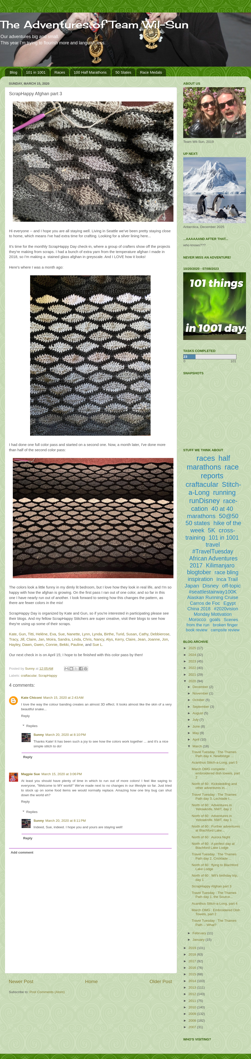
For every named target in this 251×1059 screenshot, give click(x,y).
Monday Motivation (213, 614)
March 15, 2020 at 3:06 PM (61, 774)
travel (213, 544)
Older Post (161, 981)
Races (59, 72)
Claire (31, 639)
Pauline (77, 645)
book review (196, 630)
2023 (193, 661)
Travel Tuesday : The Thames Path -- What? (214, 922)
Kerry (119, 639)
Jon (165, 639)
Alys (109, 639)
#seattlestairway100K (212, 592)
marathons (201, 516)
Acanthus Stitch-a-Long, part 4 (214, 903)
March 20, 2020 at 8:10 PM (65, 735)
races (206, 458)
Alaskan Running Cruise (212, 597)
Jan (41, 639)
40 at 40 (222, 508)
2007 (193, 1027)
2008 (193, 1020)
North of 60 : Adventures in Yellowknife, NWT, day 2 (212, 807)
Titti (31, 634)
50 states (197, 523)
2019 (193, 948)
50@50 (228, 516)
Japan (192, 586)
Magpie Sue (30, 774)
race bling (226, 572)
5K (211, 530)
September (201, 707)
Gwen (39, 645)
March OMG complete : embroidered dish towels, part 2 (216, 773)
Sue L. (97, 645)
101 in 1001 (36, 72)
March (198, 746)
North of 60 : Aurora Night (211, 837)
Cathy (143, 634)
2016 (193, 968)
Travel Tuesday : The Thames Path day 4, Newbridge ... (214, 754)
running (224, 492)
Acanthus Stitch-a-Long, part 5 (214, 762)
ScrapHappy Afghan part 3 (211, 886)
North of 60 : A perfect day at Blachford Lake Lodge (213, 846)
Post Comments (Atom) (47, 992)
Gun (22, 634)
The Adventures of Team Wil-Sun (94, 24)
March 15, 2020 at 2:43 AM (63, 697)
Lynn (86, 634)
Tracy (13, 639)
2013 (193, 987)
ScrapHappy (47, 675)
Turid (120, 634)
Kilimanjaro (220, 565)
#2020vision (226, 608)
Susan (131, 634)
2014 (193, 981)
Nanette (73, 634)
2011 (193, 1001)
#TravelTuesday (212, 551)
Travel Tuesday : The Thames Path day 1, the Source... (214, 895)
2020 (193, 681)
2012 (193, 994)
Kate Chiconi (31, 697)
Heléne (41, 634)
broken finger (225, 625)
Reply (25, 716)
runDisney (204, 501)
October (199, 700)
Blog (13, 72)
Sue (61, 634)
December (201, 687)
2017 (193, 961)
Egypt (229, 603)
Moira (51, 639)
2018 (193, 954)
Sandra (64, 639)
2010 (193, 1007)
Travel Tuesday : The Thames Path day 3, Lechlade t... (214, 796)
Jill (22, 639)
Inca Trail (227, 579)
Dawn (27, 645)
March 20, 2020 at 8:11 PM (65, 820)
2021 (193, 674)
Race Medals (151, 72)
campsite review (225, 630)
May (196, 733)
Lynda (97, 634)
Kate (13, 634)
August (198, 713)
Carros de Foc (205, 603)
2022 (193, 668)
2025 (193, 648)
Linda (76, 639)
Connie (51, 645)
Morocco (197, 619)
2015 (193, 974)
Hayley (14, 645)
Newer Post (21, 981)
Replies (32, 726)
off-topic (231, 586)
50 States (123, 72)
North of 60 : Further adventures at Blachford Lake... (216, 828)
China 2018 (199, 608)
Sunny (39, 735)
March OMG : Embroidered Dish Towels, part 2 (216, 912)
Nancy (99, 639)
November (201, 693)
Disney (211, 586)
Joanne (154, 639)
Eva (53, 634)
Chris (87, 639)
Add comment (22, 852)
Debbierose (159, 634)
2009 (193, 1014)
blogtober (199, 572)
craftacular (28, 675)
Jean (142, 639)
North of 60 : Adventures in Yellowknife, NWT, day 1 (212, 818)
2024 (193, 655)
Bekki (64, 645)
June (197, 726)
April (196, 739)
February (200, 933)
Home (91, 981)
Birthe (109, 634)
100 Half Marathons (90, 72)
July (196, 720)
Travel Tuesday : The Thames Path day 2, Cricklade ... (214, 856)
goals (215, 619)
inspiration (200, 579)
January (199, 940)
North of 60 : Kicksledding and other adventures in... (214, 786)
